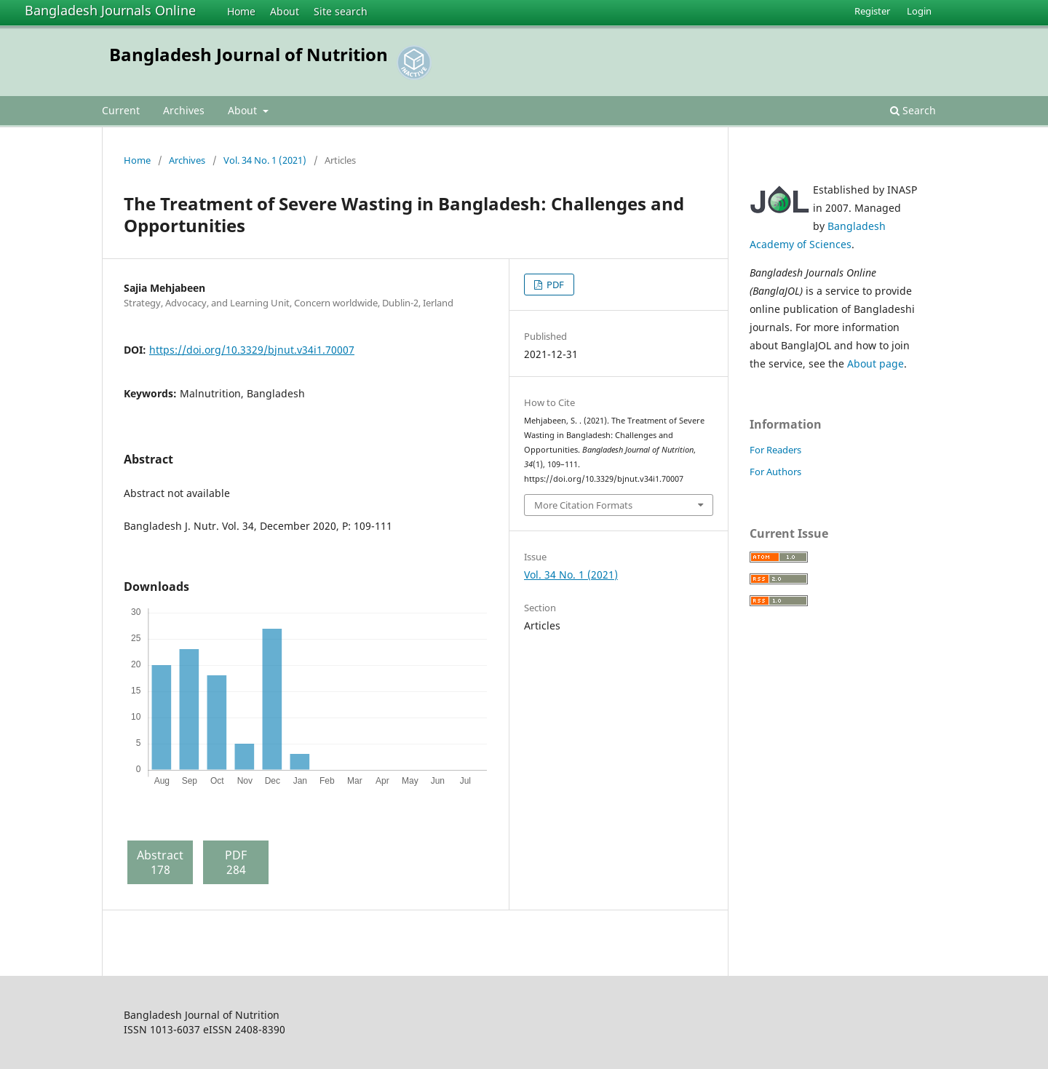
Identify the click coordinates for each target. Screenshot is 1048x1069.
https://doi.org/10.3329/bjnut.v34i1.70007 (251, 350)
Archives (184, 110)
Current (121, 110)
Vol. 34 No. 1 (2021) (264, 160)
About (284, 11)
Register (872, 10)
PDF (554, 284)
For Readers (775, 449)
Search (913, 110)
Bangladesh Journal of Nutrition (248, 54)
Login (919, 10)
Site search (341, 11)
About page (875, 363)
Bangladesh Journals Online (110, 10)
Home (241, 11)
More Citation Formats (583, 505)
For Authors (775, 471)
